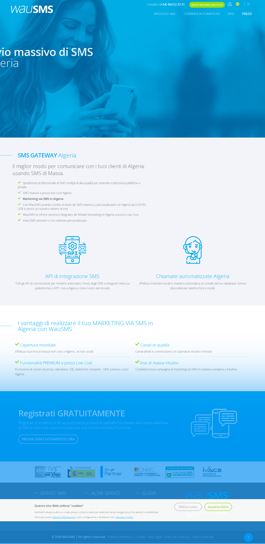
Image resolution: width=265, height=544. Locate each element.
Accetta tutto (218, 507)
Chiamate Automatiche (202, 14)
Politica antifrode (202, 537)
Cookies (140, 537)
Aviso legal (155, 537)
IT (248, 4)
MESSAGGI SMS (165, 14)
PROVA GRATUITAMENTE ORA (48, 439)
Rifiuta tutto (188, 507)
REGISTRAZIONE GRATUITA (207, 4)
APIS (231, 14)
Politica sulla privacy (120, 537)
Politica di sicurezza (176, 537)
